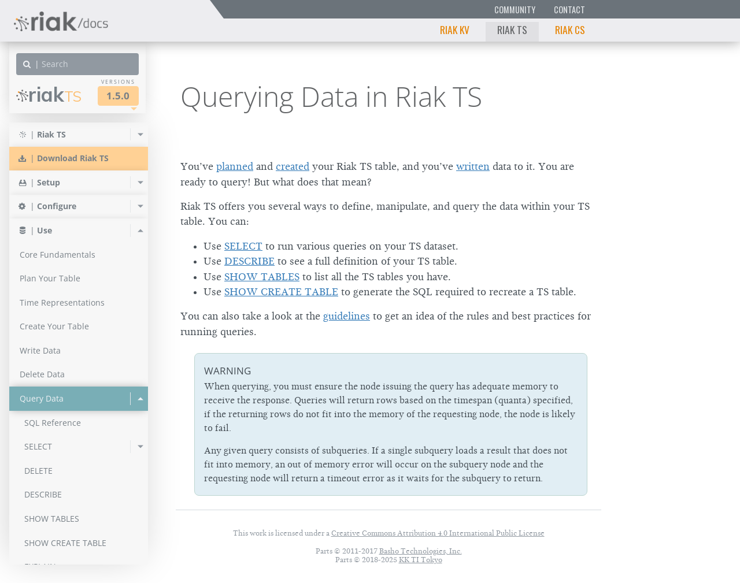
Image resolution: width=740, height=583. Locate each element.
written (473, 166)
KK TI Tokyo (420, 559)
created (292, 166)
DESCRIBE (249, 261)
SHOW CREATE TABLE (281, 292)
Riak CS (570, 29)
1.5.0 (118, 95)
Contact (569, 9)
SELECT (243, 246)
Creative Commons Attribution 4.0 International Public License (438, 533)
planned (234, 166)
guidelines (346, 316)
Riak (49, 94)
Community (514, 9)
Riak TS (512, 29)
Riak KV (454, 29)
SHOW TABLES (261, 277)
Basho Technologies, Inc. (420, 551)
